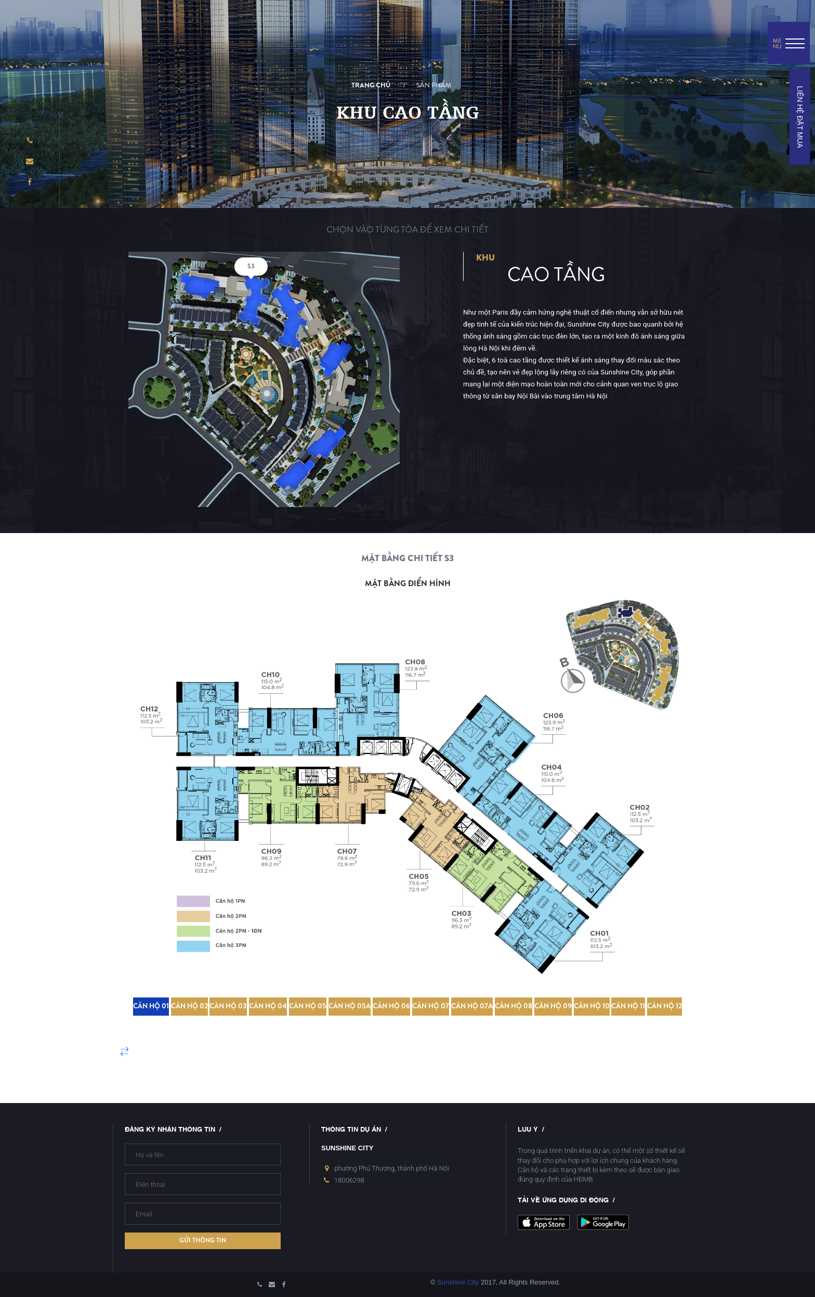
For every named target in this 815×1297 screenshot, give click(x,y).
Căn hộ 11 (628, 1006)
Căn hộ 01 (151, 1006)
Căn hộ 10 (592, 1006)
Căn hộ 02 (189, 1006)
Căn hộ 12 (664, 1006)
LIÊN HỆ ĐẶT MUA (799, 117)
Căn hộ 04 (268, 1006)
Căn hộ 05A (349, 1006)
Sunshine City (458, 1282)
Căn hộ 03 (228, 1006)
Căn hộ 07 (430, 1006)
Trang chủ (370, 85)
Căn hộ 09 (553, 1006)
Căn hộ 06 (391, 1006)
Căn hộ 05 (307, 1006)
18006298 (349, 1180)
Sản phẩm (433, 85)
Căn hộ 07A (472, 1006)
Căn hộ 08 (513, 1006)
